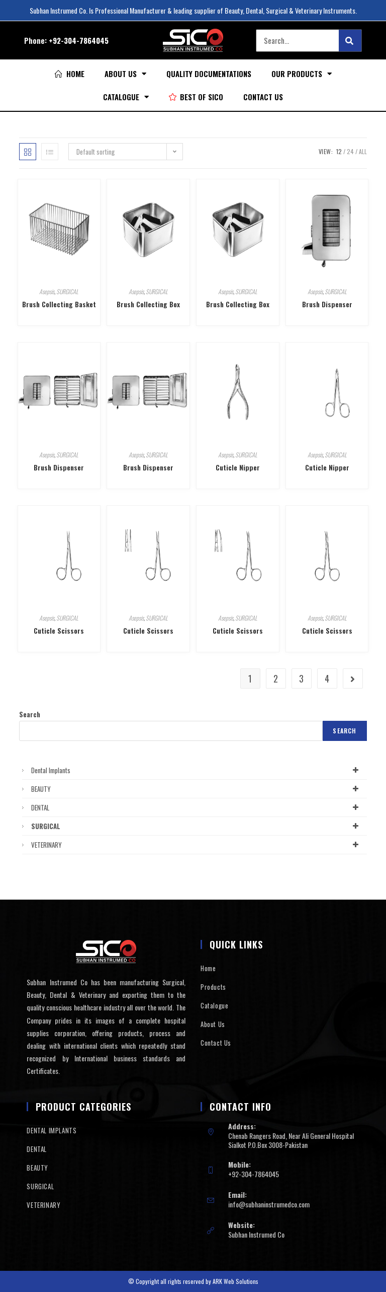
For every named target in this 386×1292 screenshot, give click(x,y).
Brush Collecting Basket (59, 304)
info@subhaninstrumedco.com (269, 1204)
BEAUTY (196, 789)
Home (208, 968)
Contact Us (263, 96)
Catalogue (126, 97)
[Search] (350, 40)
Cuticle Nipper (238, 467)
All (363, 151)
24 (350, 151)
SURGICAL (67, 291)
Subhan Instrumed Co (256, 1234)
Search (29, 714)
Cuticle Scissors (59, 630)
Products (213, 987)
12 (339, 151)
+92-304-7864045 (79, 40)
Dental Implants (196, 770)
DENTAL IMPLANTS (51, 1130)
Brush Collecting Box (148, 304)
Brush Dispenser (327, 304)
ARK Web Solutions (235, 1281)
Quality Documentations (208, 73)
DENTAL (196, 807)
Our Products (301, 74)
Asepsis (46, 291)
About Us (125, 74)
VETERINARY (196, 845)
